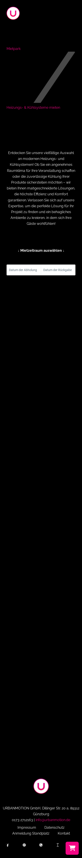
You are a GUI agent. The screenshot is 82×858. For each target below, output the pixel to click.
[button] (74, 14)
